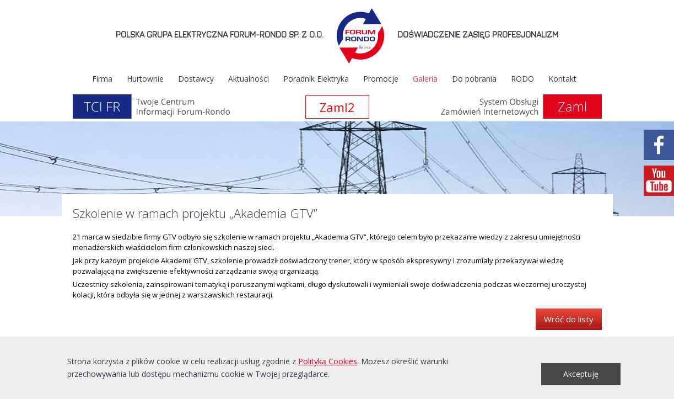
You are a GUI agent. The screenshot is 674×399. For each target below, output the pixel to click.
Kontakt (562, 78)
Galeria (425, 78)
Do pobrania (474, 78)
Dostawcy (196, 78)
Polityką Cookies (327, 361)
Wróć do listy (569, 318)
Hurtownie (145, 78)
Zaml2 (337, 107)
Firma (102, 78)
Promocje (380, 78)
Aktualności (248, 78)
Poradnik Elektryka (316, 78)
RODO (522, 78)
